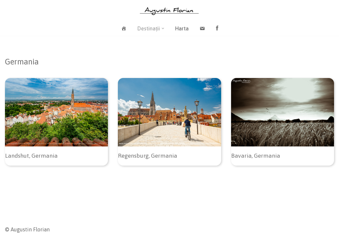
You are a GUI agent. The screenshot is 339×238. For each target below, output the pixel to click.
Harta (182, 28)
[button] (163, 28)
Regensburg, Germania (147, 155)
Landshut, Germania (31, 155)
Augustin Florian (30, 229)
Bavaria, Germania (255, 155)
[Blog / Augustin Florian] (169, 11)
